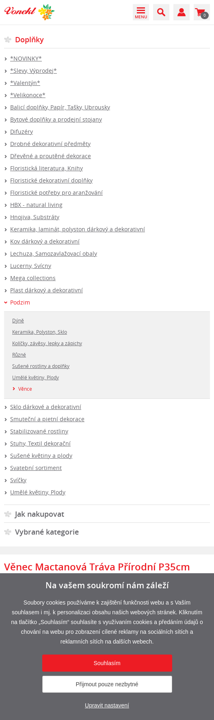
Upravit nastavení (107, 705)
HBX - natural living (36, 205)
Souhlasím (106, 663)
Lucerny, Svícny (30, 266)
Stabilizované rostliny (39, 431)
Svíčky (18, 480)
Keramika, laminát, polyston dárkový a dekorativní (77, 229)
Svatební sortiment (36, 468)
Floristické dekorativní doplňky (51, 180)
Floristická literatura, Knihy (46, 168)
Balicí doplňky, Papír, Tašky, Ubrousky (60, 107)
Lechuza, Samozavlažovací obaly (53, 253)
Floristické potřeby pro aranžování (56, 192)
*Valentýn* (25, 83)
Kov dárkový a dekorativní (45, 241)
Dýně (18, 320)
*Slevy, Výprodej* (33, 70)
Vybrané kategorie (47, 532)
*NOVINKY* (26, 58)
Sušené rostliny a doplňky (40, 366)
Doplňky (29, 39)
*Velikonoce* (27, 95)
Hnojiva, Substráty (34, 217)
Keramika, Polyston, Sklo (39, 331)
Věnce (25, 388)
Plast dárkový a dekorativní (46, 290)
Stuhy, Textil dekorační (40, 443)
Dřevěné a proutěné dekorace (50, 156)
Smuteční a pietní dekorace (47, 419)
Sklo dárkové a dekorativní (45, 407)
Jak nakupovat (39, 514)
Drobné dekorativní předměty (50, 144)
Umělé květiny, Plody (35, 377)
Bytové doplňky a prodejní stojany (56, 119)
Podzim (20, 302)
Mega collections (33, 278)
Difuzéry (21, 131)
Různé (19, 354)
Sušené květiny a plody (41, 455)
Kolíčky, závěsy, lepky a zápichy (47, 343)
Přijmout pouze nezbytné (107, 684)
